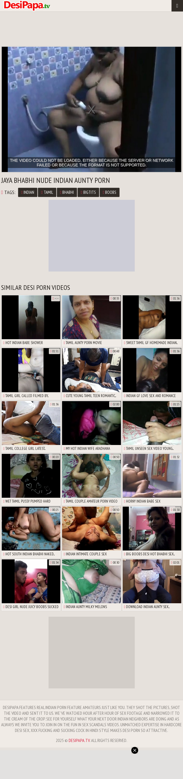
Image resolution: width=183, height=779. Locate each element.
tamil (47, 192)
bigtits (88, 192)
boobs (109, 192)
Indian (27, 192)
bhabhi (67, 192)
